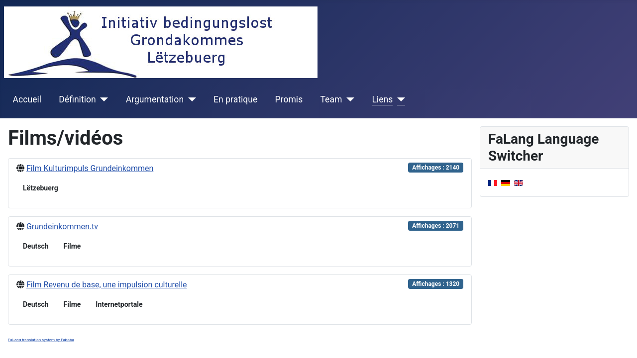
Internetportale (119, 304)
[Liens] (399, 99)
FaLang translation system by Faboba (41, 340)
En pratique (235, 99)
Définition (77, 99)
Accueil (27, 99)
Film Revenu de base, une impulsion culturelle (106, 284)
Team (331, 99)
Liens (382, 99)
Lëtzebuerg (40, 188)
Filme (72, 246)
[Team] (348, 99)
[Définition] (102, 99)
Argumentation (155, 99)
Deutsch (36, 246)
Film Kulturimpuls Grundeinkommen (89, 168)
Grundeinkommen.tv (62, 226)
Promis (289, 99)
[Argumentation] (190, 99)
